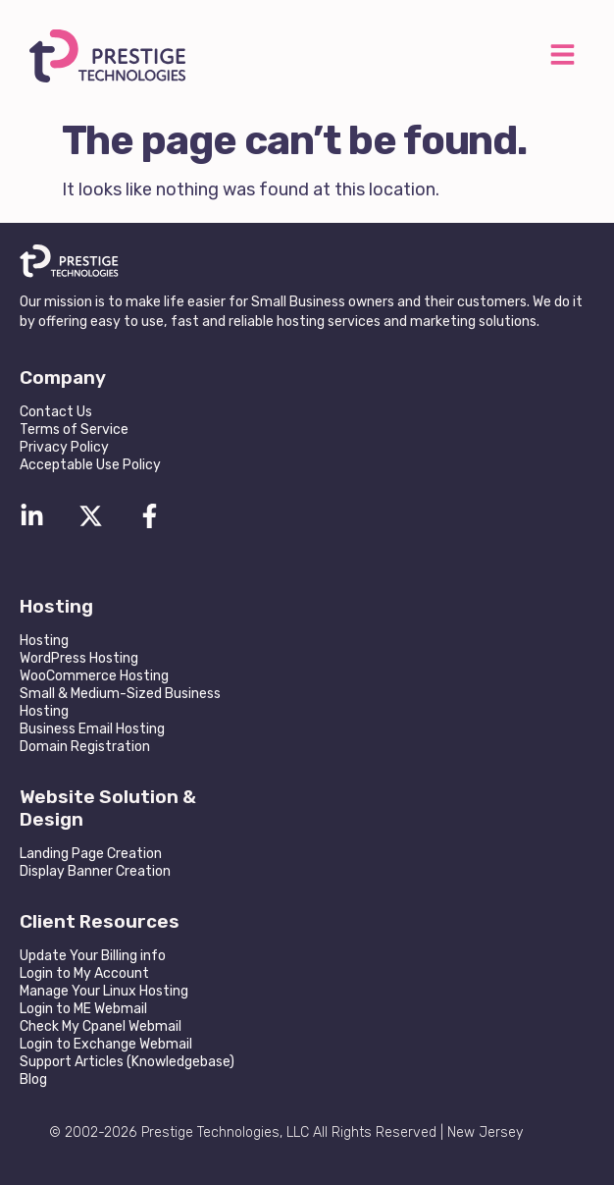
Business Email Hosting (92, 729)
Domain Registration (85, 746)
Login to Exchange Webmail (106, 1044)
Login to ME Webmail (83, 1008)
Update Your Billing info (93, 955)
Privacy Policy (64, 447)
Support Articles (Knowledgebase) (127, 1061)
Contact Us (56, 412)
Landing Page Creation (91, 853)
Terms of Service (74, 429)
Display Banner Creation (95, 871)
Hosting (44, 640)
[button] (562, 56)
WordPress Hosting (79, 658)
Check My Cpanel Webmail (100, 1026)
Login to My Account (84, 973)
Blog (33, 1079)
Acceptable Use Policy (90, 465)
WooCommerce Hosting (94, 676)
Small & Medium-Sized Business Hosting (120, 702)
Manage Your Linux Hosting (104, 991)
